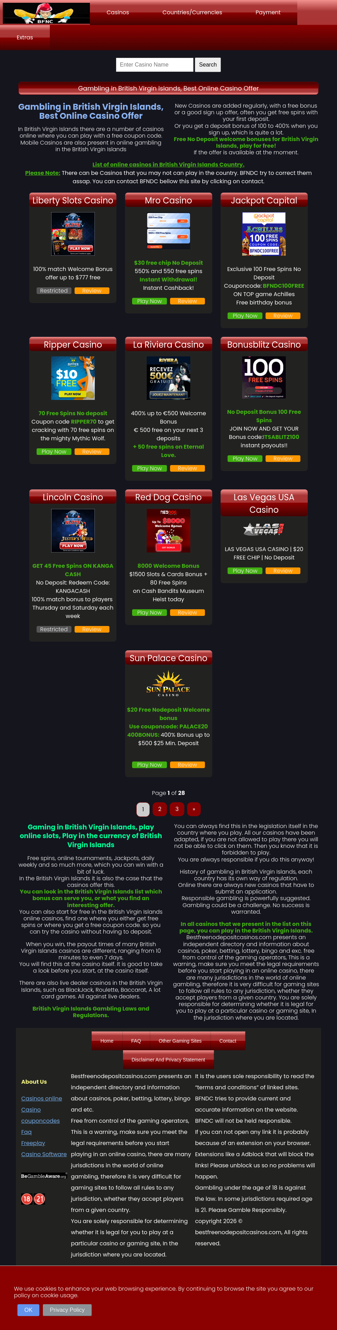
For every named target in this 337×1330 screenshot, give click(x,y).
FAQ (136, 1041)
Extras (25, 37)
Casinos (118, 12)
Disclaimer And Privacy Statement (168, 1059)
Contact (228, 1041)
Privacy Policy (67, 1310)
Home (106, 1041)
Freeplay (33, 1143)
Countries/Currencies (192, 12)
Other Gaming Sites (180, 1041)
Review (91, 290)
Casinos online (41, 1099)
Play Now (149, 301)
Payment (268, 12)
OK (28, 1310)
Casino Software (44, 1154)
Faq (26, 1132)
